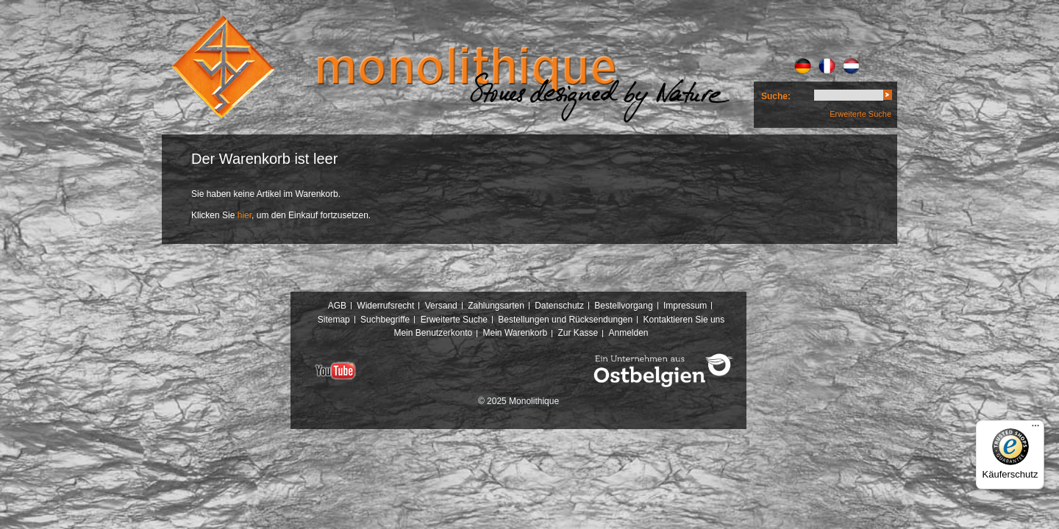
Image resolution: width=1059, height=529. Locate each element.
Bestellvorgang (623, 306)
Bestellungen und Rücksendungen (565, 319)
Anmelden (629, 333)
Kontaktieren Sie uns (684, 319)
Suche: (776, 96)
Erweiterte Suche (860, 113)
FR (827, 66)
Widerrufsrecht (385, 306)
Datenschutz (559, 306)
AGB (337, 306)
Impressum (685, 306)
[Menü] (1035, 429)
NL (851, 66)
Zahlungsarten (496, 306)
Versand (441, 306)
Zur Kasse (577, 333)
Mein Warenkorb (515, 333)
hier (245, 215)
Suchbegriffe (385, 319)
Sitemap (334, 319)
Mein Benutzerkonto (432, 333)
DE (802, 66)
